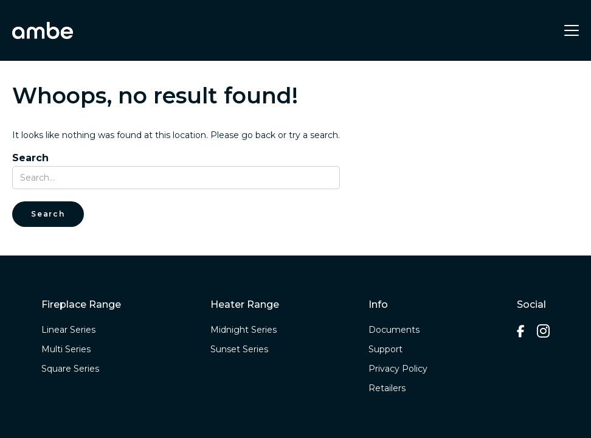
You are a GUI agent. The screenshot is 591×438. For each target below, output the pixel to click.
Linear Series (68, 329)
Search (30, 158)
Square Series (70, 368)
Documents (394, 329)
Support (385, 349)
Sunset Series (239, 349)
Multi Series (66, 349)
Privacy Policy (397, 368)
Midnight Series (243, 329)
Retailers (387, 388)
